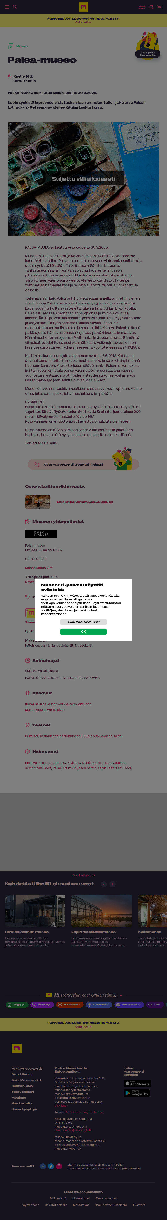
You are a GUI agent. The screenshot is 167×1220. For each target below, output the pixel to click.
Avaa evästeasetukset (83, 622)
